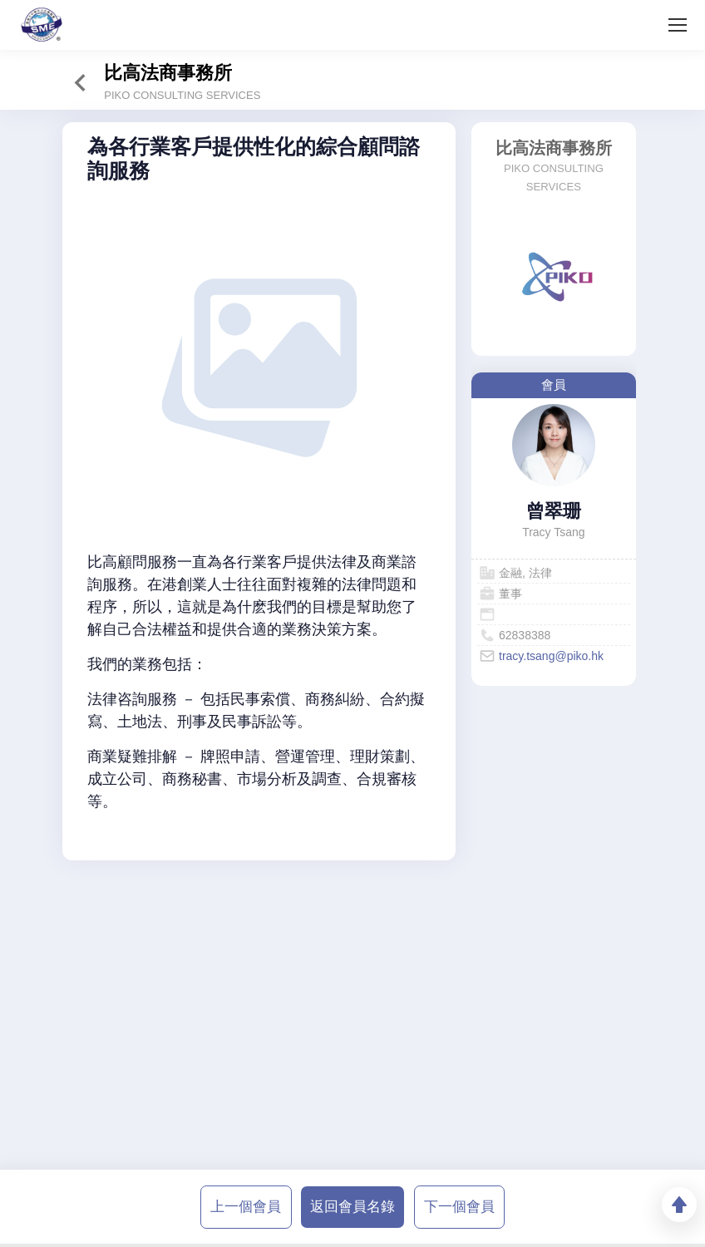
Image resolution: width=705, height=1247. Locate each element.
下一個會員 (459, 1206)
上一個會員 (245, 1206)
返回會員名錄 (352, 1206)
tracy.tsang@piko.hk (551, 656)
